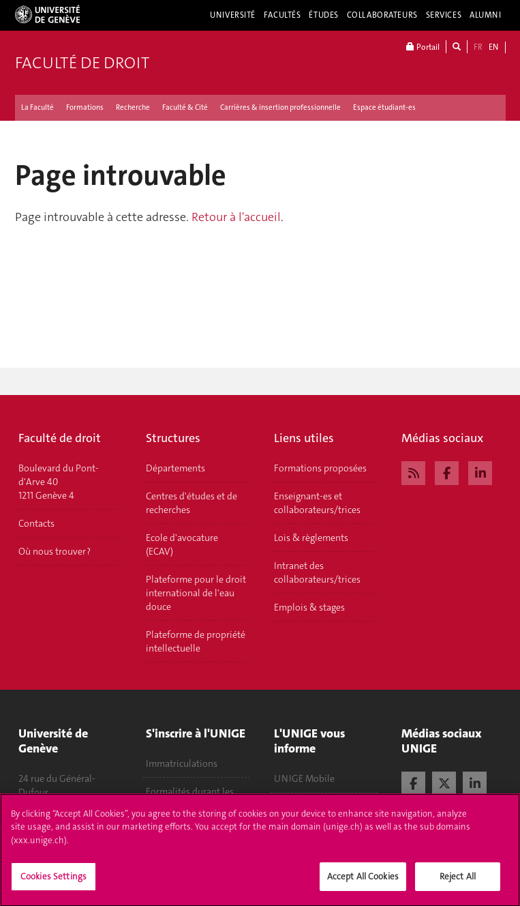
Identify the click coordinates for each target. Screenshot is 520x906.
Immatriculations (181, 763)
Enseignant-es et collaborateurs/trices (317, 503)
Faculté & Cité (185, 107)
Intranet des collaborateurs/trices (317, 572)
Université (233, 15)
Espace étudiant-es (384, 107)
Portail (423, 47)
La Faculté (37, 107)
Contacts (36, 523)
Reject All (458, 883)
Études (323, 15)
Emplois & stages (309, 607)
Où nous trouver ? (54, 551)
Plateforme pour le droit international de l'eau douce (196, 593)
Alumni (485, 15)
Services (444, 15)
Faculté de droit (82, 63)
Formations (85, 107)
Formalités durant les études (190, 798)
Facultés (282, 15)
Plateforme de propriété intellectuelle (195, 641)
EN (493, 47)
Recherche (133, 107)
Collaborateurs (382, 15)
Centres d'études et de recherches (191, 503)
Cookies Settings (53, 883)
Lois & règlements (311, 537)
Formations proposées (320, 468)
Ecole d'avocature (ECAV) (182, 544)
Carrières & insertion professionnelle (280, 107)
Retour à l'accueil (236, 217)
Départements (175, 468)
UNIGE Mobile (304, 778)
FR (478, 47)
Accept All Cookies (363, 883)
